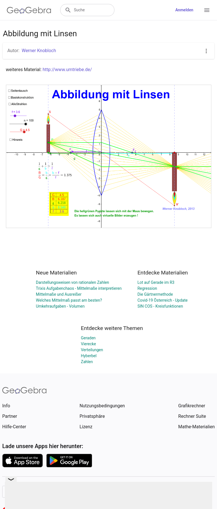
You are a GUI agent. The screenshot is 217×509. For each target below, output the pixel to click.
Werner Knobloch (39, 50)
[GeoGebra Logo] (29, 10)
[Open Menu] (206, 10)
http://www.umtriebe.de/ (67, 69)
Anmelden (184, 10)
